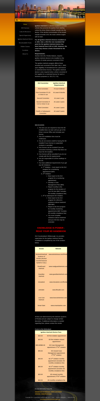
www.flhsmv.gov (46, 394)
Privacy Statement (61, 397)
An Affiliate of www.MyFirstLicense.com (50, 399)
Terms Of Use (71, 397)
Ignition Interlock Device (27, 20)
